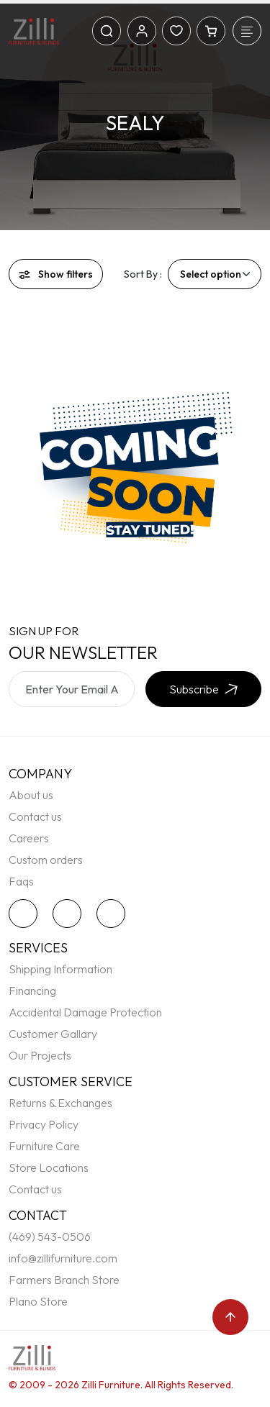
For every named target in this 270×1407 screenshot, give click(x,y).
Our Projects (40, 1055)
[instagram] (114, 913)
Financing (32, 990)
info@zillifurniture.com (63, 1258)
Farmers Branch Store (64, 1279)
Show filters (56, 274)
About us (31, 795)
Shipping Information (60, 969)
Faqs (21, 881)
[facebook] (71, 913)
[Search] (106, 31)
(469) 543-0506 (50, 1236)
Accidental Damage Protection (85, 1012)
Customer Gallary (53, 1033)
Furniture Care (44, 1146)
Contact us (35, 816)
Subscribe (203, 689)
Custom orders (46, 859)
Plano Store (38, 1301)
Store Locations (49, 1167)
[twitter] (27, 913)
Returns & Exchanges (60, 1103)
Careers (29, 838)
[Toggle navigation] (247, 31)
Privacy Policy (43, 1124)
